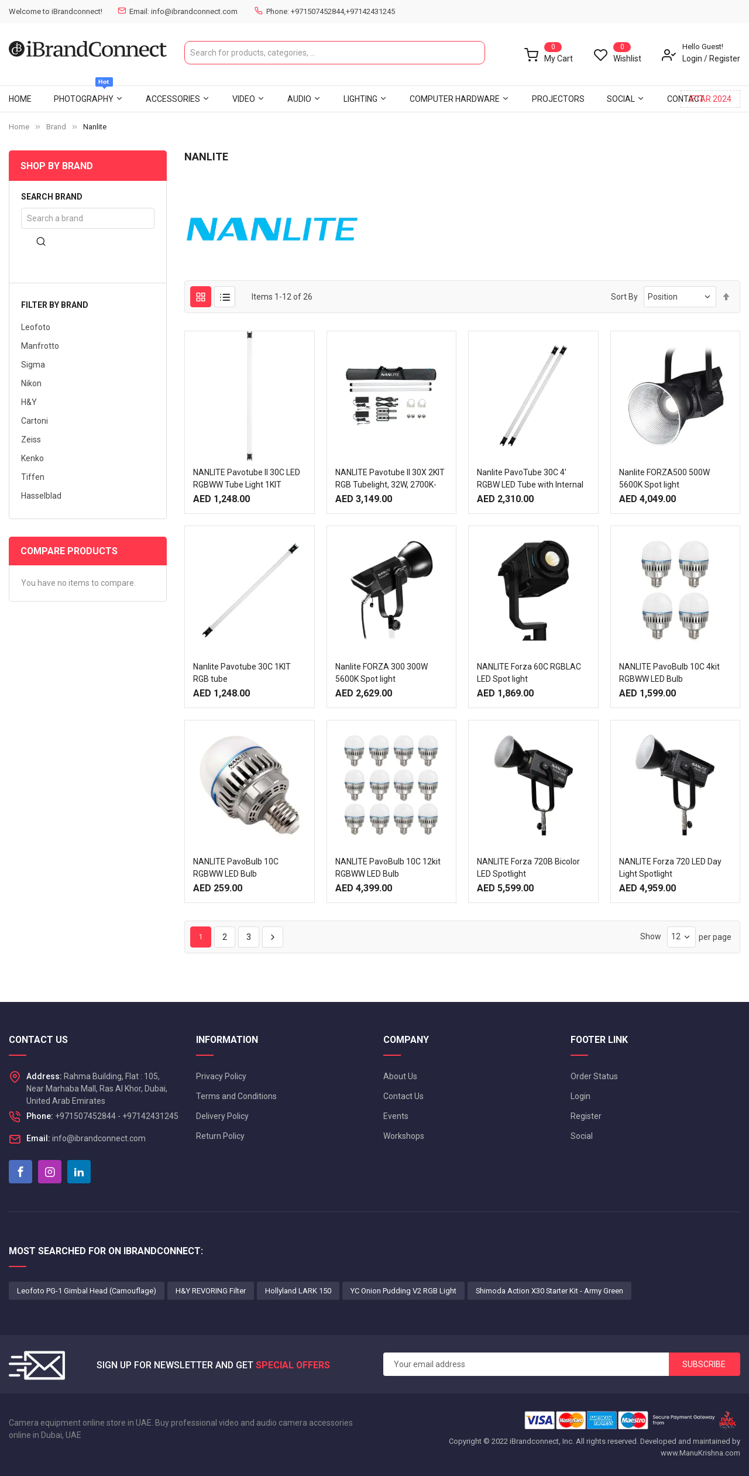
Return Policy (220, 1136)
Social (582, 1136)
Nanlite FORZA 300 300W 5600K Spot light (381, 673)
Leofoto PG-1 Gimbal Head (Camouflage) (86, 1290)
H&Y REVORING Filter (211, 1290)
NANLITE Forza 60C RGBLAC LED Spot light (529, 673)
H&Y (29, 402)
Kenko (32, 458)
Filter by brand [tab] (54, 305)
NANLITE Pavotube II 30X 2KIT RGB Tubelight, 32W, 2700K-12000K (390, 485)
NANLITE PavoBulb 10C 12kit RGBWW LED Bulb (388, 867)
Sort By (624, 296)
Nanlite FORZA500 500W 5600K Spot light (664, 478)
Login (692, 58)
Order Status (594, 1076)
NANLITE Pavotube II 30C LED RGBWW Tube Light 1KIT (246, 478)
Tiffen (32, 477)
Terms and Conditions (236, 1096)
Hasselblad (41, 495)
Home (19, 126)
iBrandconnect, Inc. (542, 1441)
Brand (56, 126)
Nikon (31, 383)
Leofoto (35, 327)
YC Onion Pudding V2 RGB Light (403, 1290)
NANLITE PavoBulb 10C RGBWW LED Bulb (236, 867)
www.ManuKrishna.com (700, 1452)
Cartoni (34, 420)
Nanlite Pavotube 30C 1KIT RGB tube (242, 673)
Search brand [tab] (52, 197)
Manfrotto (40, 346)
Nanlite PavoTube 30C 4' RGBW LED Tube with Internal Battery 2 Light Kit (530, 485)
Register (724, 58)
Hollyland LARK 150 (298, 1290)
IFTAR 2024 (710, 99)
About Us (400, 1076)
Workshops (403, 1136)
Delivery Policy (222, 1116)
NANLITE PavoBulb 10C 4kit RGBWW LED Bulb (669, 673)
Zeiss (31, 439)
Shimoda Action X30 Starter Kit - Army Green (549, 1290)
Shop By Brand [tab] (56, 165)
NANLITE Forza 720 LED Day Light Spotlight (670, 867)
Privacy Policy (221, 1076)
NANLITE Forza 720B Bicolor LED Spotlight (528, 867)
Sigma (33, 364)
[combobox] (334, 52)
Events (395, 1116)
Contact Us (403, 1096)
